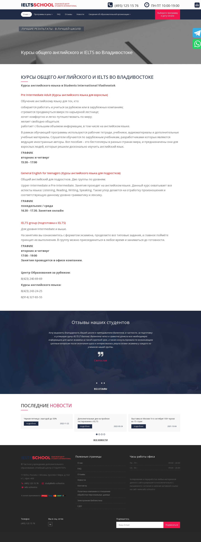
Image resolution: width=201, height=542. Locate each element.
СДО (79, 506)
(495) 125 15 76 (31, 483)
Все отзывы (100, 388)
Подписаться (172, 525)
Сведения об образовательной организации (110, 14)
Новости (80, 14)
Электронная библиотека (89, 500)
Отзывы (68, 14)
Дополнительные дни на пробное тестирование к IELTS (94, 420)
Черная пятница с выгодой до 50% (40, 418)
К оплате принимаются (43, 495)
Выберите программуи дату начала (167, 14)
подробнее (31, 423)
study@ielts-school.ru (54, 483)
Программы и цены (43, 14)
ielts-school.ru (31, 487)
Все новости (101, 440)
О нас (26, 14)
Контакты (82, 485)
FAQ (58, 14)
